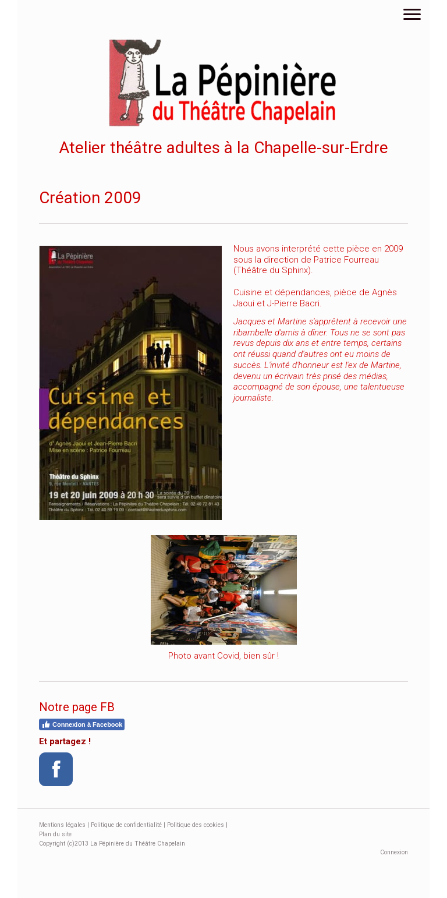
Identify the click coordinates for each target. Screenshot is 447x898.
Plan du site (55, 834)
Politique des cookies (195, 825)
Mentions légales (62, 825)
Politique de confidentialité (126, 825)
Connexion (394, 852)
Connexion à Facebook (81, 724)
